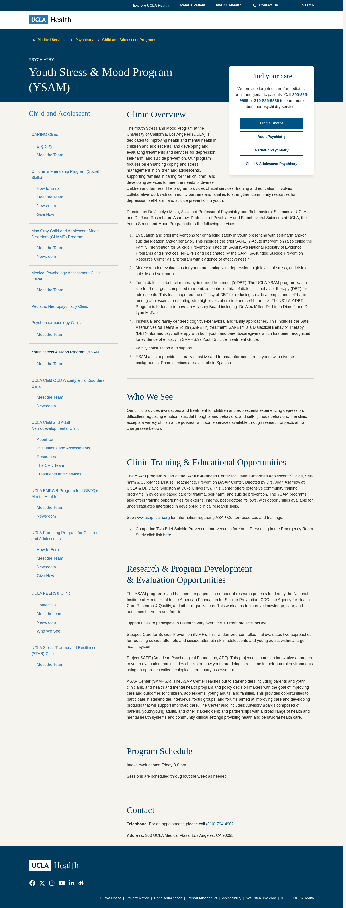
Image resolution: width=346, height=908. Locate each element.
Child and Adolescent (59, 113)
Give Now (45, 214)
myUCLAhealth (229, 5)
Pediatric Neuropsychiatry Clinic (59, 306)
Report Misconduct (202, 898)
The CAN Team (50, 465)
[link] (32, 883)
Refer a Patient (192, 5)
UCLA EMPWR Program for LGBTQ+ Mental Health (64, 493)
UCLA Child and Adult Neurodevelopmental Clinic (55, 425)
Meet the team (49, 614)
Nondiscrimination (168, 898)
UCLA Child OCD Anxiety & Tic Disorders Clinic (67, 383)
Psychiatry (84, 40)
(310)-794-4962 (220, 824)
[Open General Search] (306, 5)
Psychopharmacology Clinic (56, 322)
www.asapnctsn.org (152, 517)
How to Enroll (49, 188)
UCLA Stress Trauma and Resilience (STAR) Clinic (63, 650)
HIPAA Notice (110, 898)
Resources (46, 457)
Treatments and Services (59, 474)
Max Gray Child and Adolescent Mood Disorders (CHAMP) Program (65, 234)
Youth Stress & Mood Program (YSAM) (65, 352)
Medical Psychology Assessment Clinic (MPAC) (65, 276)
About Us (45, 439)
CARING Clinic (44, 134)
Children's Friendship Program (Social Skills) (65, 174)
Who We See (48, 631)
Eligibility (44, 146)
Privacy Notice (137, 898)
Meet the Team (50, 155)
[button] (151, 5)
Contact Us (268, 5)
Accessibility (231, 898)
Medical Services (52, 40)
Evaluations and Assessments (63, 448)
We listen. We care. (261, 898)
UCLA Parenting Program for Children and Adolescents (64, 536)
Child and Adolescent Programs (129, 40)
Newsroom (46, 206)
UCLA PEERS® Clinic (50, 593)
